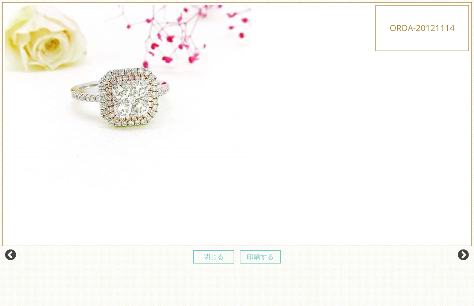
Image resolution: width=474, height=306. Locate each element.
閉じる (213, 256)
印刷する (260, 256)
